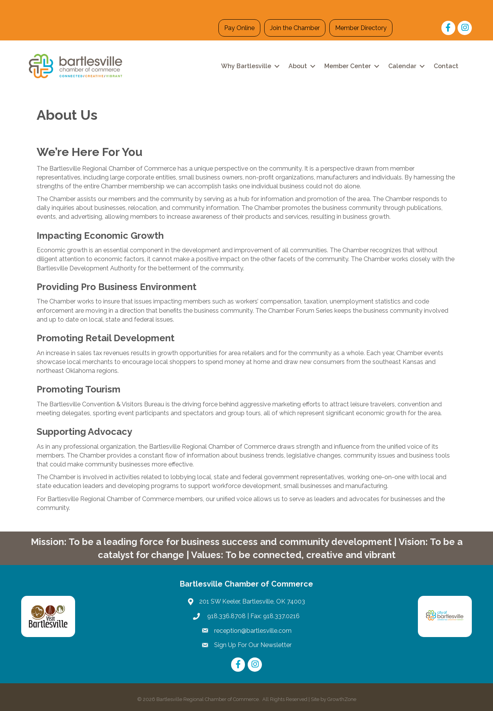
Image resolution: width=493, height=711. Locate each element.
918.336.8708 (226, 616)
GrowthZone (341, 699)
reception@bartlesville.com (253, 630)
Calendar (402, 66)
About (297, 66)
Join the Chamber (295, 28)
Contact (446, 66)
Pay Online (239, 28)
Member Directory (361, 28)
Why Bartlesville (246, 66)
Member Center (347, 66)
